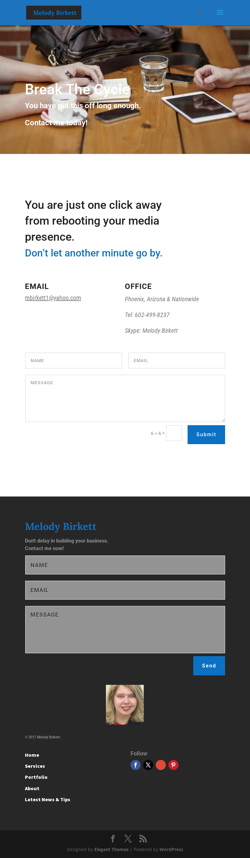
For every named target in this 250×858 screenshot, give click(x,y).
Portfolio (36, 777)
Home (32, 755)
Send (209, 666)
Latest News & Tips (47, 799)
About (32, 788)
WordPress (171, 849)
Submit (206, 435)
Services (35, 766)
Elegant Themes (111, 849)
